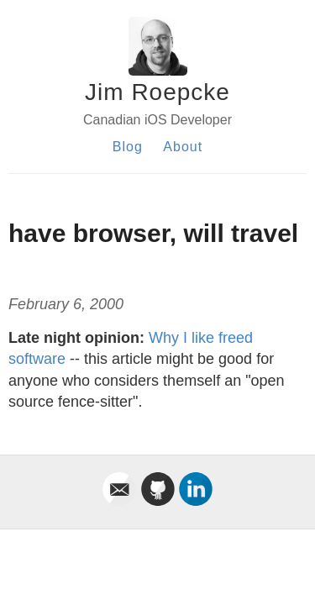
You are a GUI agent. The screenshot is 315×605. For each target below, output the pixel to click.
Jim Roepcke (157, 92)
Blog (128, 146)
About (182, 146)
